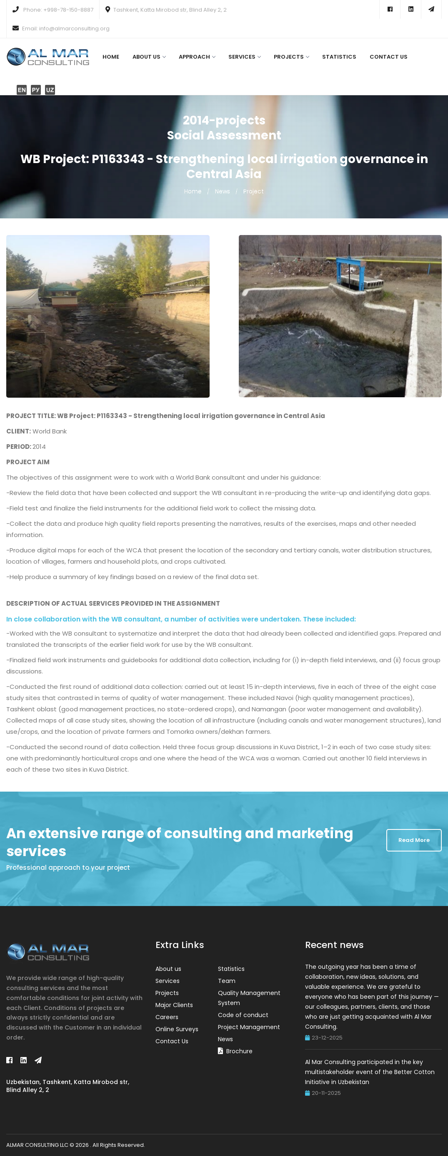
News (222, 191)
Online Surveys (176, 1029)
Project (253, 191)
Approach (197, 57)
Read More (414, 840)
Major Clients (174, 1005)
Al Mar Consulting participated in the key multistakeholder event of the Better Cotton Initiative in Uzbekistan (370, 1072)
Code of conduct (243, 1015)
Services (244, 57)
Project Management (249, 1027)
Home (111, 57)
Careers (166, 1017)
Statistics (339, 57)
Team (226, 981)
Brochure (239, 1051)
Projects (291, 57)
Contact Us (389, 57)
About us (149, 57)
